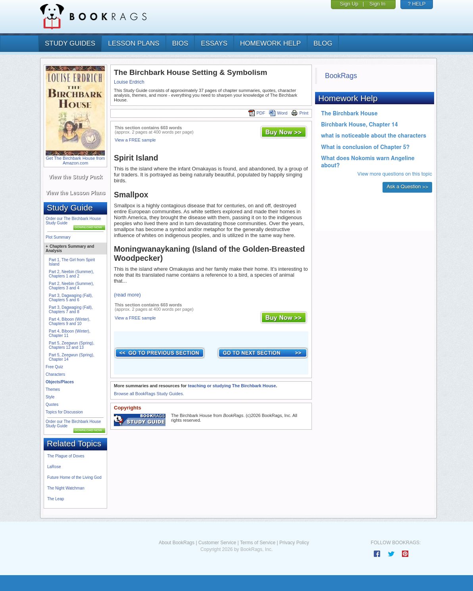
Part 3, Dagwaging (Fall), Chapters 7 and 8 (71, 309)
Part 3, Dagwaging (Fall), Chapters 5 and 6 (71, 297)
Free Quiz (54, 367)
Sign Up (349, 4)
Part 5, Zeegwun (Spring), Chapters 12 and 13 (71, 345)
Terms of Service (257, 542)
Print (299, 113)
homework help (270, 43)
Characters (55, 374)
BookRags (341, 76)
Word (278, 113)
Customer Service (217, 542)
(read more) (127, 295)
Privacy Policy (294, 542)
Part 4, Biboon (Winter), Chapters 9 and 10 (69, 321)
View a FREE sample (135, 140)
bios (180, 43)
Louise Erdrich (129, 82)
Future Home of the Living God (74, 477)
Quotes (52, 404)
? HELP (417, 4)
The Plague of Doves (65, 456)
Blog (322, 43)
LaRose (54, 467)
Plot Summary (58, 237)
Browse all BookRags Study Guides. (149, 393)
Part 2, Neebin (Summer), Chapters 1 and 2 (71, 274)
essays (214, 43)
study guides (70, 43)
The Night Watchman (66, 488)
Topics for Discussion (64, 412)
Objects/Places (60, 382)
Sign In (377, 4)
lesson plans (133, 43)
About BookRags (176, 542)
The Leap (55, 499)
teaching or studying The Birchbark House (232, 385)
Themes (53, 389)
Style (50, 397)
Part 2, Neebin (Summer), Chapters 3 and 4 (71, 285)
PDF (256, 113)
